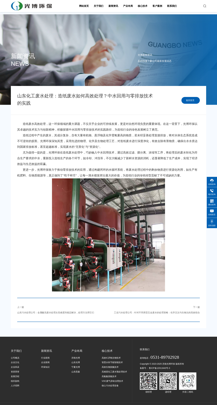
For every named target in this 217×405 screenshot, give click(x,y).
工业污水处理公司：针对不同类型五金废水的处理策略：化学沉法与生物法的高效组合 (157, 312)
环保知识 (45, 367)
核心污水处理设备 (110, 385)
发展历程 (15, 376)
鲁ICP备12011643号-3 (159, 368)
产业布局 (76, 350)
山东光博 (75, 362)
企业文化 (15, 362)
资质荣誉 (15, 371)
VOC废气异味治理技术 (112, 381)
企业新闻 (45, 362)
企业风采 (15, 367)
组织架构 (15, 381)
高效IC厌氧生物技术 (111, 358)
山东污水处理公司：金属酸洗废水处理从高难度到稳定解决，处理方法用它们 (55, 312)
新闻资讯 (46, 350)
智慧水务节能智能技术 (112, 362)
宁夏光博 (75, 367)
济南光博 (75, 358)
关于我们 (16, 350)
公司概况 (15, 358)
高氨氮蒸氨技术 (109, 376)
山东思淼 (75, 371)
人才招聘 (15, 385)
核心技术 (107, 350)
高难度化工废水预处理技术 (114, 371)
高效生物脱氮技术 (110, 367)
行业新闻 (45, 358)
